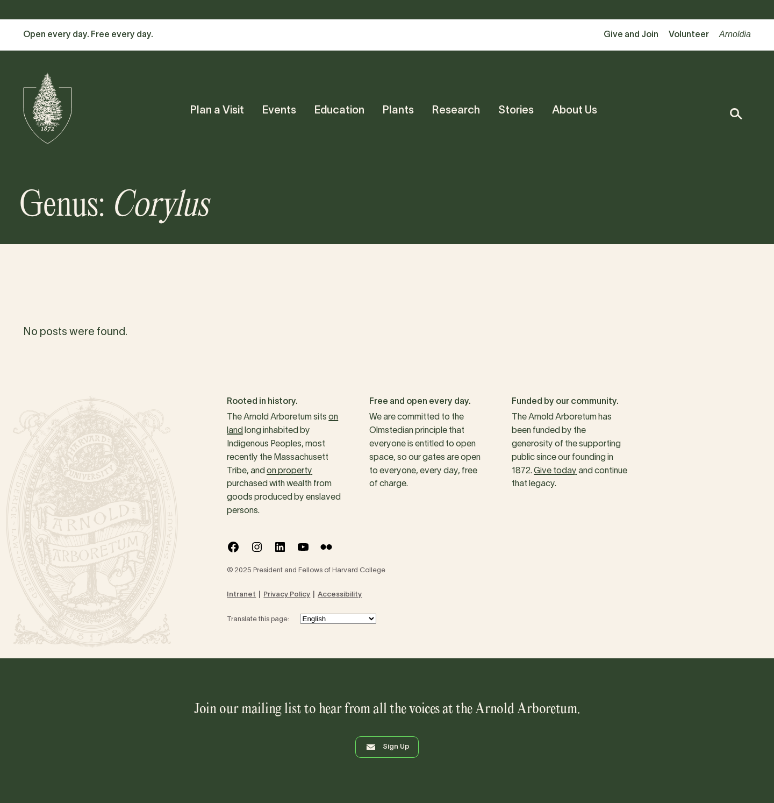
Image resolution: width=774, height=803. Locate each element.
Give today (555, 471)
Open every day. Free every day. (88, 35)
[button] (735, 113)
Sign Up (387, 747)
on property (289, 471)
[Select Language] (338, 619)
